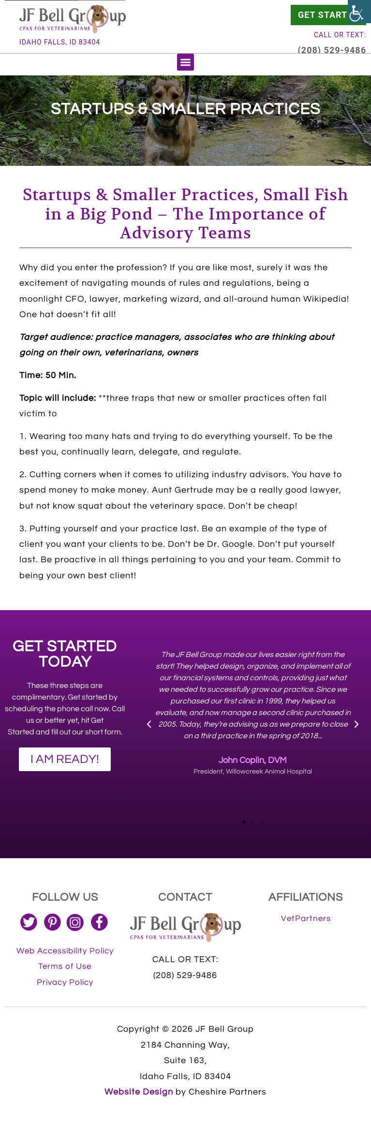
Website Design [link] (138, 1092)
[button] (185, 62)
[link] (359, 11)
